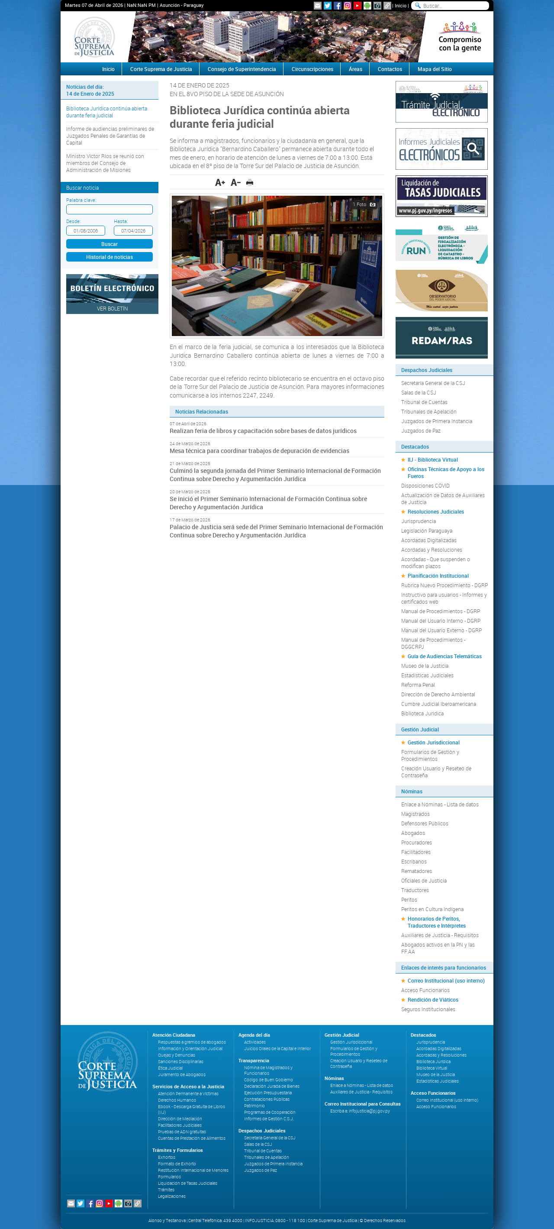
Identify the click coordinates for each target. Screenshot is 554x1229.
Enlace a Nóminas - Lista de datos (440, 804)
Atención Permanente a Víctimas (188, 1093)
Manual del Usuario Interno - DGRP (440, 620)
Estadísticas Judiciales (427, 675)
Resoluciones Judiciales (436, 511)
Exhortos (166, 1157)
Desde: (73, 221)
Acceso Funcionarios (425, 989)
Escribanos (414, 861)
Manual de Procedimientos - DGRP (440, 611)
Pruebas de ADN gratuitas (182, 1132)
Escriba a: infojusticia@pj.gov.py (360, 1111)
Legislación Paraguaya (426, 530)
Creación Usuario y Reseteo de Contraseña (436, 772)
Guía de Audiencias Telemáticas (445, 656)
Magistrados (415, 813)
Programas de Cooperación (270, 1112)
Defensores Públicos (424, 823)
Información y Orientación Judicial (190, 1048)
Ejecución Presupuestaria (268, 1093)
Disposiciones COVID (425, 485)
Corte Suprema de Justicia (161, 68)
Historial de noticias (109, 256)
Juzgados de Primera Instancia (436, 420)
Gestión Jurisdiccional (434, 742)
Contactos (390, 68)
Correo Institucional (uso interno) (446, 980)
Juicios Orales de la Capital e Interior (277, 1048)
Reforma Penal (418, 684)
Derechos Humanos (177, 1100)
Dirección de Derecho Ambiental (438, 694)
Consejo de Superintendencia (242, 68)
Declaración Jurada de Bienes (272, 1086)
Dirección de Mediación (180, 1119)
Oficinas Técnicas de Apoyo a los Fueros (446, 472)
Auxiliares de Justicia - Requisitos (440, 934)
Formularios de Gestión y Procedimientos (430, 755)
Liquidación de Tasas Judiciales (187, 1183)
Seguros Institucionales (428, 1009)
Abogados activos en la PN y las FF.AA (438, 948)
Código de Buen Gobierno (268, 1080)
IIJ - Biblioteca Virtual (433, 459)
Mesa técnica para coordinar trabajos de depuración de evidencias (259, 450)
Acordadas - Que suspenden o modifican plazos (435, 562)
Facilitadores (416, 851)
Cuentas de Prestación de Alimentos (191, 1138)
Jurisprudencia (418, 520)
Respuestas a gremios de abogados (192, 1042)
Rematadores (416, 870)
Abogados (413, 832)
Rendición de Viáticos (433, 999)
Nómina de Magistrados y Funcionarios (268, 1070)
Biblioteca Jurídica (422, 713)
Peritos (409, 899)
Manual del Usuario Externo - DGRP (441, 630)
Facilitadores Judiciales (180, 1125)
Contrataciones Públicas (267, 1099)
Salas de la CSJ (418, 392)
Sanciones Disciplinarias (180, 1061)
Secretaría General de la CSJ (433, 382)
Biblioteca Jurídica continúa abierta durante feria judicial (106, 112)
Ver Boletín (112, 308)
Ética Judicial (170, 1068)
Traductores (415, 889)
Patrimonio (254, 1106)
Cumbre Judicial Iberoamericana (438, 703)
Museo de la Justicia (424, 665)
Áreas (355, 68)
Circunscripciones (312, 68)
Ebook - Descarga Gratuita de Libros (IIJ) (191, 1109)
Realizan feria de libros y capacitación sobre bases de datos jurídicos (263, 431)
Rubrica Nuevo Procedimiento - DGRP (444, 585)
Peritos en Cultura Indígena (432, 909)
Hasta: (121, 221)
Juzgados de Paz (421, 430)
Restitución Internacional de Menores (193, 1170)
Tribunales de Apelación (429, 411)
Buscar (109, 243)
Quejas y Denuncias (176, 1055)
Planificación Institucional (438, 575)
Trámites (166, 1190)
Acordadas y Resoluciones (431, 549)
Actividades (255, 1042)
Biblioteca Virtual (431, 1068)
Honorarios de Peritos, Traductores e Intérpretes (437, 922)
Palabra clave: (81, 200)
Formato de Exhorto (177, 1164)
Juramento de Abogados (182, 1074)
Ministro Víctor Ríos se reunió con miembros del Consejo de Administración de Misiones (105, 162)
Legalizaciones (172, 1196)
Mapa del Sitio (435, 68)
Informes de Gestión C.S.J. (269, 1119)
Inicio (400, 5)
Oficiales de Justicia (424, 880)
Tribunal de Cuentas (424, 401)
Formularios (169, 1177)
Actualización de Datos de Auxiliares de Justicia (443, 498)
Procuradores (416, 842)
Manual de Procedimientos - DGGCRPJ (433, 643)
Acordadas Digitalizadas (429, 540)
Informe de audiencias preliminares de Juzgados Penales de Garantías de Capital (110, 135)
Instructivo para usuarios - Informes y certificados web (444, 598)
